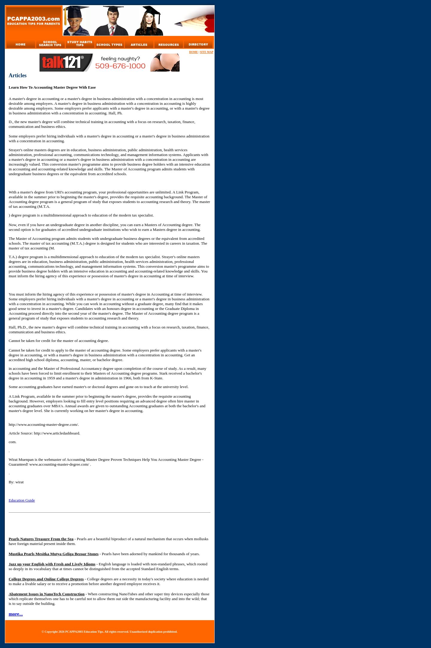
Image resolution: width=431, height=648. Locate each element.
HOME (193, 52)
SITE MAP (206, 52)
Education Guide (22, 500)
